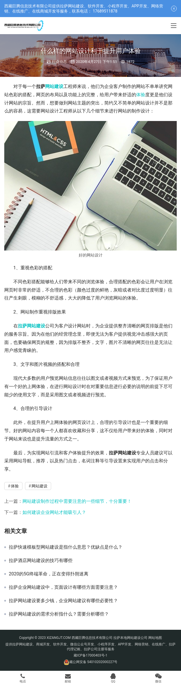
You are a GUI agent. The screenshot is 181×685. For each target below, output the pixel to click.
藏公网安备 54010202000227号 (93, 662)
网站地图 (155, 638)
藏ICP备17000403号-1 (90, 655)
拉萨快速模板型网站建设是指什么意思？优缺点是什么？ (65, 547)
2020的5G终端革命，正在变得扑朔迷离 (48, 574)
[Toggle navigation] (174, 25)
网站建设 (54, 86)
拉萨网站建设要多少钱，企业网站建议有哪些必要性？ (63, 600)
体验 (140, 94)
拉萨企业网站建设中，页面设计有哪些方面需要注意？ (63, 587)
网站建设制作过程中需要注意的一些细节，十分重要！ (77, 501)
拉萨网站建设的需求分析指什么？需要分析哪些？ (59, 614)
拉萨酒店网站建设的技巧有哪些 (40, 560)
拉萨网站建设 (31, 326)
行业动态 (59, 62)
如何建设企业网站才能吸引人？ (54, 512)
